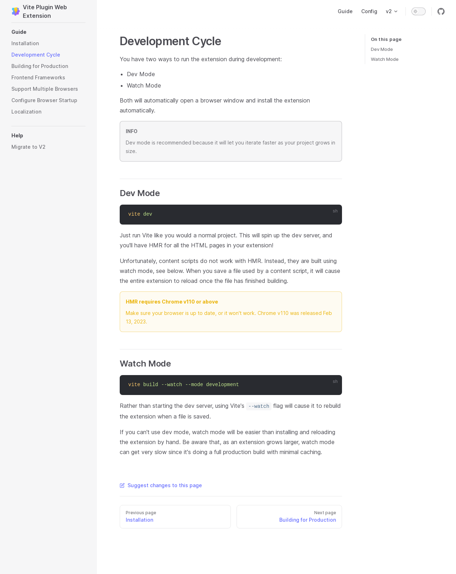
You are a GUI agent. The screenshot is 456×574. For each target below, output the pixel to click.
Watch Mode (385, 59)
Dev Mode (382, 49)
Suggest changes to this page (161, 485)
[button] (48, 32)
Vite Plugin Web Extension (39, 11)
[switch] (418, 11)
